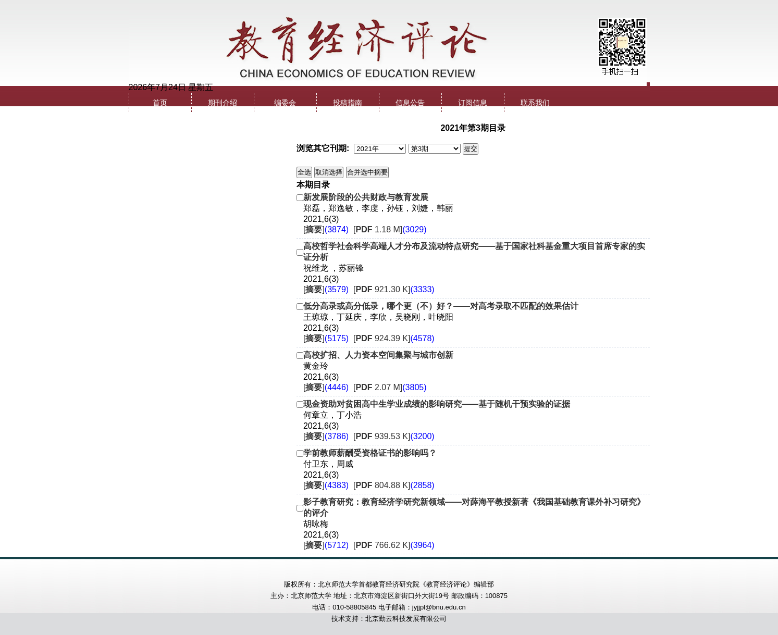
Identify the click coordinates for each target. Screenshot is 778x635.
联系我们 (535, 103)
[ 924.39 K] (394, 338)
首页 (160, 103)
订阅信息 (472, 103)
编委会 (285, 103)
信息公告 (410, 103)
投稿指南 (347, 103)
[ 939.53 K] (394, 436)
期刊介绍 (222, 103)
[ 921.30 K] (394, 289)
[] (326, 229)
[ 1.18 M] (390, 229)
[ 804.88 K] (394, 485)
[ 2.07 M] (390, 387)
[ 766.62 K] (394, 545)
